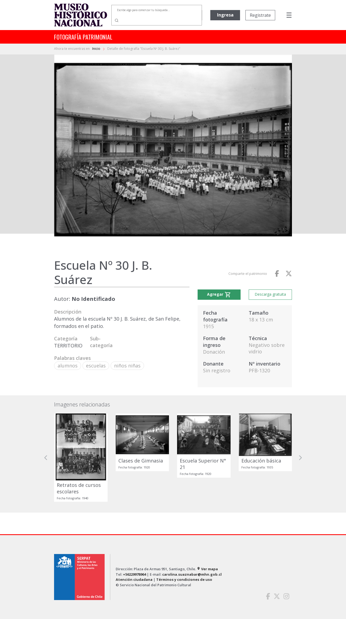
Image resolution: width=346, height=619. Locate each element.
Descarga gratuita (270, 294)
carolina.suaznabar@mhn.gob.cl (192, 574)
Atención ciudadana (134, 579)
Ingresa (225, 15)
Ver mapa (207, 568)
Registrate (260, 15)
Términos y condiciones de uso (184, 579)
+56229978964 (134, 574)
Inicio (96, 48)
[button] (46, 457)
